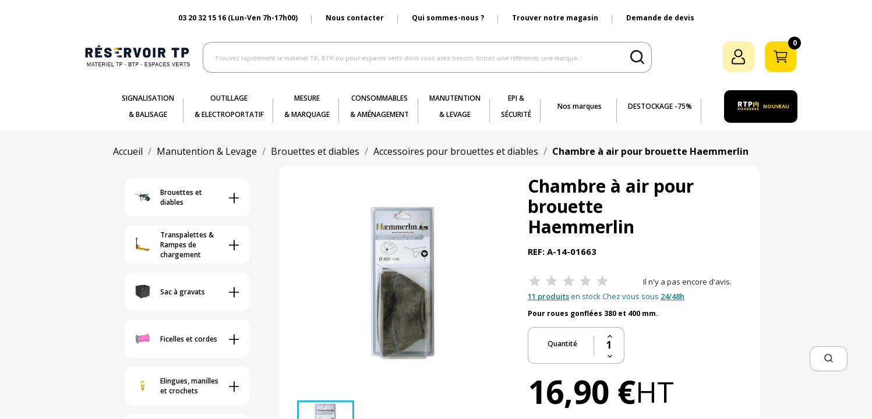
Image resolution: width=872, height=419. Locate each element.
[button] (829, 358)
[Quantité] (609, 345)
